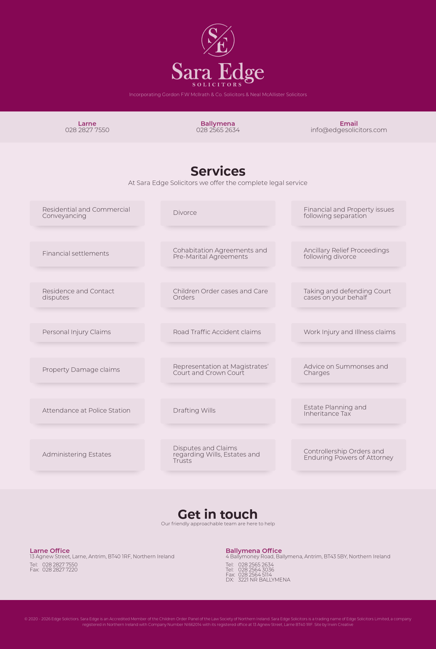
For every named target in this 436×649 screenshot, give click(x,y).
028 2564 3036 (256, 572)
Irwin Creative (340, 625)
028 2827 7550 (87, 131)
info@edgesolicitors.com (349, 131)
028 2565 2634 (218, 131)
